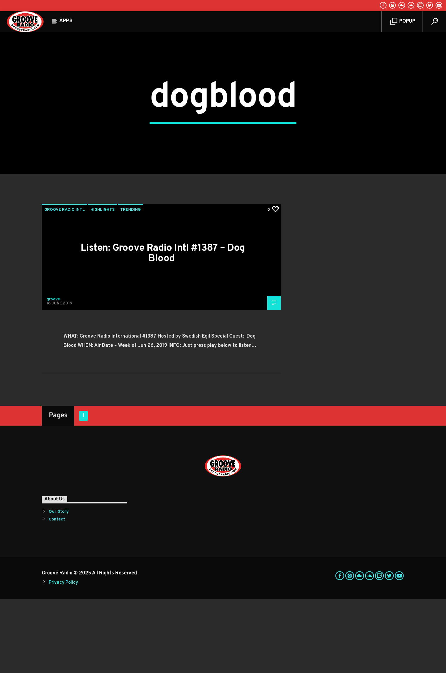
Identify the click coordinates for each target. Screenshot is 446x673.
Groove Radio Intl (64, 284)
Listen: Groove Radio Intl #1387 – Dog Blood (163, 328)
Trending (130, 284)
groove (53, 373)
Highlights (102, 284)
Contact (57, 594)
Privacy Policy (63, 657)
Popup (402, 21)
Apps (65, 21)
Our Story (59, 586)
